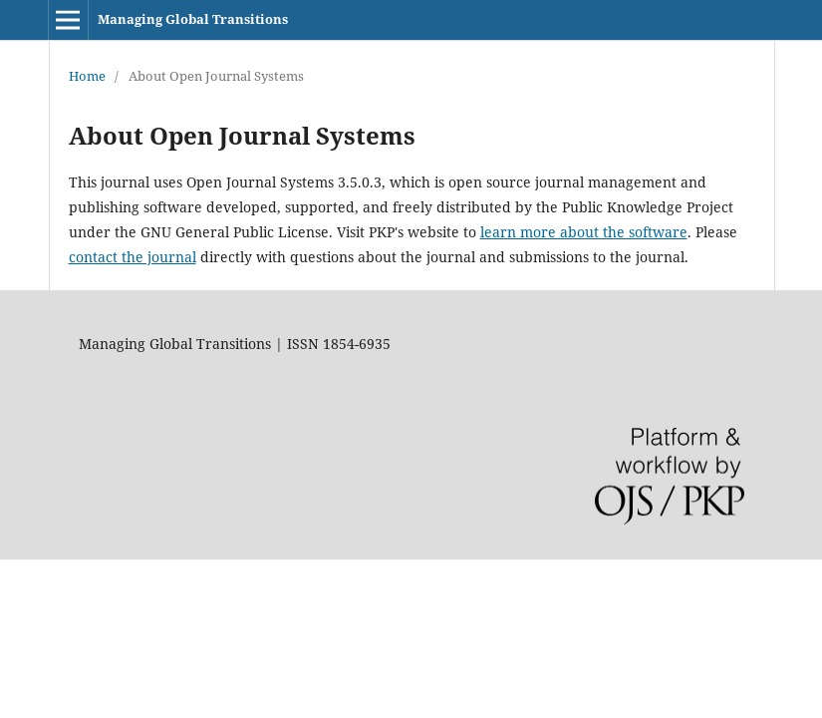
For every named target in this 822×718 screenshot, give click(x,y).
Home (87, 76)
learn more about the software (583, 231)
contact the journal (132, 256)
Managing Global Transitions (193, 19)
